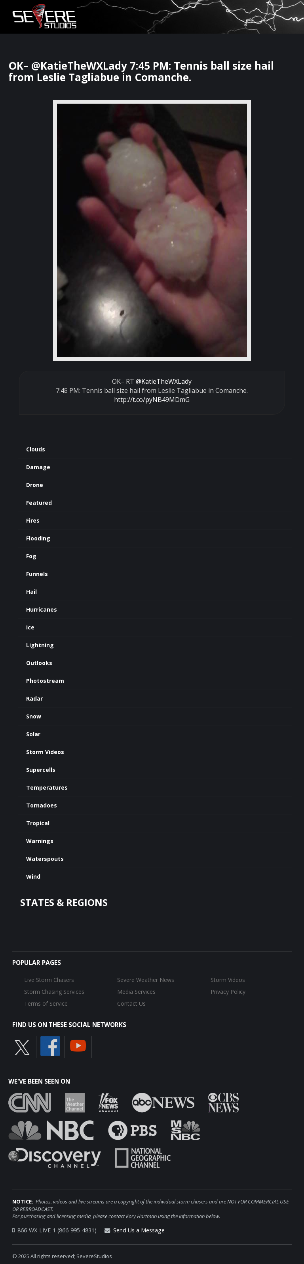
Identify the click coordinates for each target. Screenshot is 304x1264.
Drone (34, 485)
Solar (33, 734)
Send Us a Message (139, 1230)
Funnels (37, 574)
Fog (31, 556)
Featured (39, 502)
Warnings (39, 841)
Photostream (45, 680)
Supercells (40, 769)
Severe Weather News (145, 980)
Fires (33, 520)
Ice (30, 627)
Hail (31, 591)
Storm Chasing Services (54, 991)
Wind (33, 876)
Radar (34, 698)
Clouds (35, 449)
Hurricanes (41, 609)
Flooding (38, 538)
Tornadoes (41, 805)
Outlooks (39, 663)
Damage (38, 467)
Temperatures (47, 787)
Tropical (37, 823)
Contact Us (131, 1003)
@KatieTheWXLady (164, 381)
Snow (33, 716)
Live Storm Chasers (49, 980)
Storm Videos (45, 752)
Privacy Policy (228, 991)
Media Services (136, 991)
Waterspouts (45, 858)
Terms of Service (46, 1003)
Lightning (40, 645)
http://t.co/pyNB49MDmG (152, 399)
